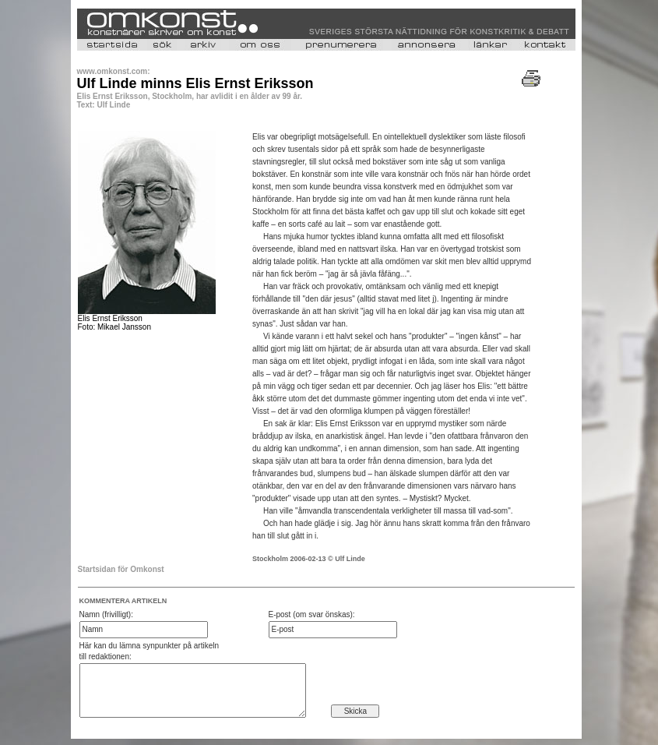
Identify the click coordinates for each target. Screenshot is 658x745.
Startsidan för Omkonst (121, 569)
